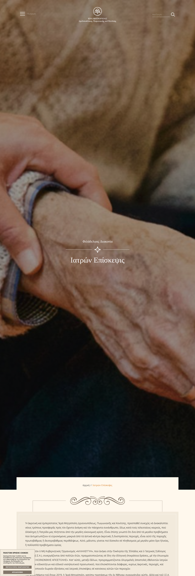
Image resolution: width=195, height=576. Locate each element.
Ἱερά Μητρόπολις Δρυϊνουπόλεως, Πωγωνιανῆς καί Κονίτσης (97, 14)
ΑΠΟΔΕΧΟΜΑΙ (17, 572)
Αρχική (86, 485)
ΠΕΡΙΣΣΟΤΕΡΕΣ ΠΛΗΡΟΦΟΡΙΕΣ (17, 567)
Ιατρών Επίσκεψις (102, 485)
